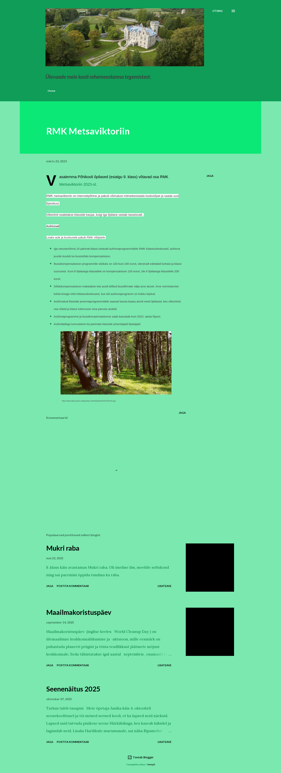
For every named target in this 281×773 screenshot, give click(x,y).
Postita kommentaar (73, 586)
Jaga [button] (210, 175)
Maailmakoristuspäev (78, 612)
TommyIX (151, 764)
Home (51, 90)
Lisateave (164, 586)
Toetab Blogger (140, 757)
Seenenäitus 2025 (73, 689)
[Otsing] (217, 11)
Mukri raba (62, 548)
